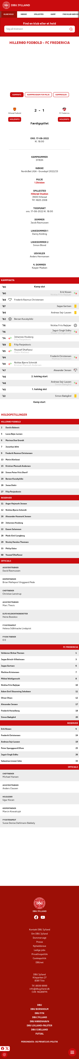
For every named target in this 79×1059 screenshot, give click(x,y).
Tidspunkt (39, 208)
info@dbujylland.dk (39, 989)
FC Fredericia (64, 113)
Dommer (39, 220)
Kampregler (61, 95)
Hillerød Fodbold (14, 113)
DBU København (39, 1022)
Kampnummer (39, 157)
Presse (39, 942)
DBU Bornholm (39, 1009)
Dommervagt (39, 938)
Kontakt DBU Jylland (39, 930)
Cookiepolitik (39, 958)
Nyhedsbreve (39, 946)
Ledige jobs (39, 950)
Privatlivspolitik (40, 954)
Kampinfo (16, 95)
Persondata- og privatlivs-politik (39, 1042)
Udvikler (39, 254)
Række (40, 168)
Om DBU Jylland (39, 934)
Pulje (39, 180)
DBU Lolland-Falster (39, 1026)
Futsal (40, 1034)
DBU (39, 1005)
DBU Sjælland (39, 1030)
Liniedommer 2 (39, 242)
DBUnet (39, 963)
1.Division (39, 183)
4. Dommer (39, 265)
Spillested (39, 191)
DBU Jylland (39, 1017)
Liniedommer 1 (39, 231)
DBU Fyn (39, 1013)
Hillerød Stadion (39, 194)
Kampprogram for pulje (38, 95)
